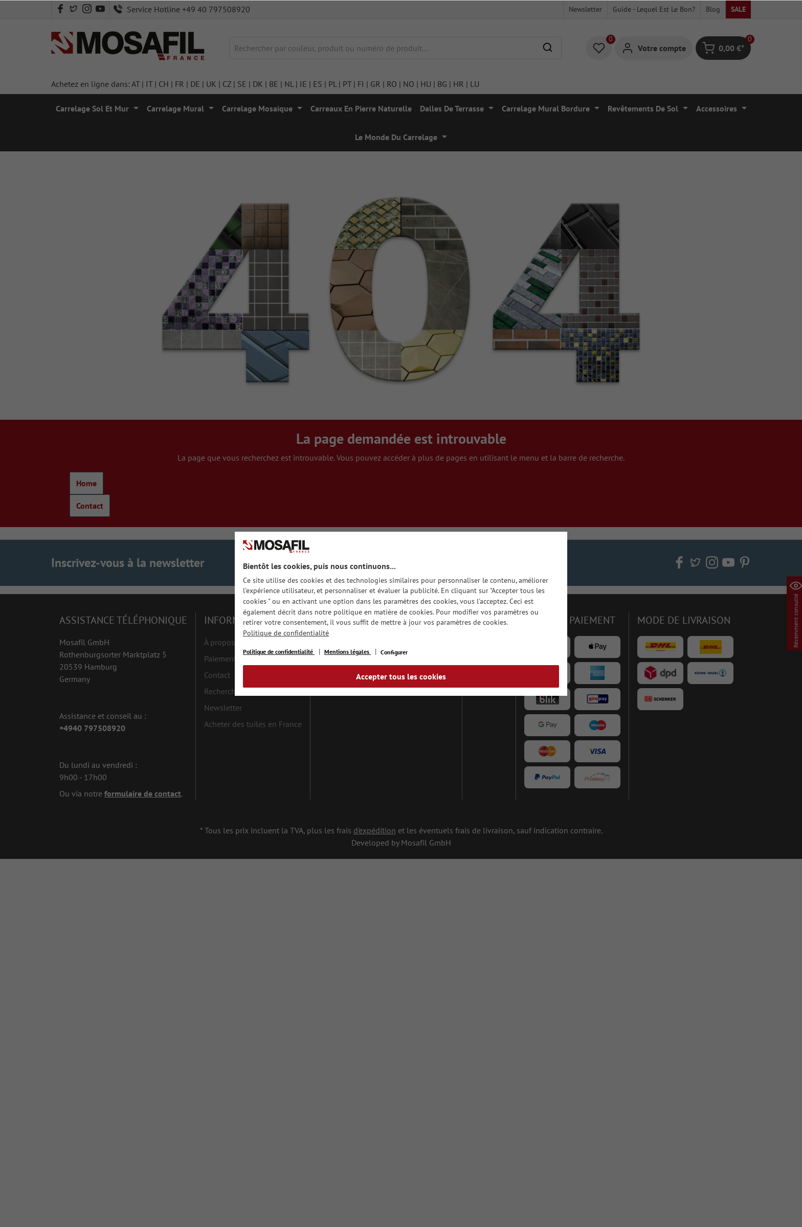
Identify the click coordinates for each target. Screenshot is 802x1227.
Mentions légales (347, 651)
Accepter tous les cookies (401, 676)
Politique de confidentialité (286, 633)
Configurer (394, 652)
